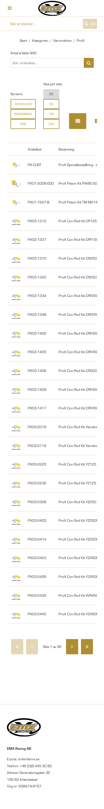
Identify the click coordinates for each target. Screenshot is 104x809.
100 (51, 114)
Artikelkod (23, 104)
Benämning (23, 114)
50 (51, 104)
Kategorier (40, 40)
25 (51, 94)
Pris (23, 124)
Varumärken (62, 40)
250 (51, 124)
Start (23, 40)
